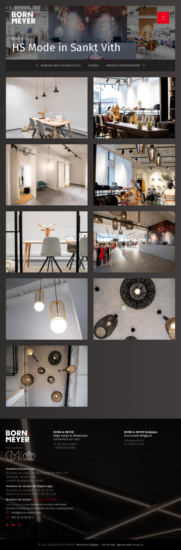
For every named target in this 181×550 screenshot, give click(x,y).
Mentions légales (87, 544)
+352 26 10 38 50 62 (45, 499)
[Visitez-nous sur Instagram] (19, 525)
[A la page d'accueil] (24, 18)
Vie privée (108, 544)
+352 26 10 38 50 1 (22, 517)
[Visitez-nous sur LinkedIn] (13, 525)
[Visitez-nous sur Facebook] (7, 525)
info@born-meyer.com (26, 512)
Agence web (124, 544)
